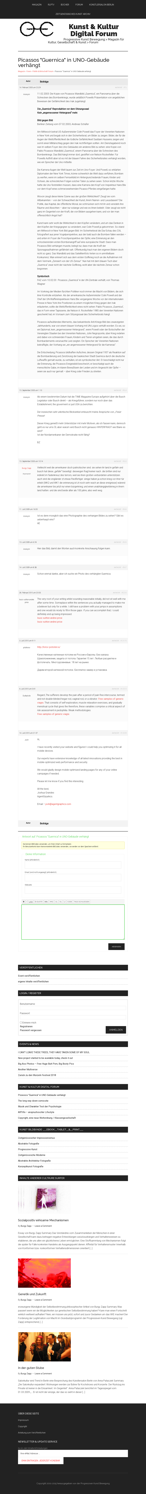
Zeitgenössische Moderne (31, 1155)
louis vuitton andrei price (49, 618)
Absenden (116, 947)
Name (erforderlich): (32, 860)
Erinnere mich (29, 1022)
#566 (125, 509)
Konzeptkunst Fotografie (30, 1166)
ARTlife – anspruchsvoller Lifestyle (36, 1112)
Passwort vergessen (30, 1030)
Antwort (118, 87)
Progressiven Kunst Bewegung (95, 1483)
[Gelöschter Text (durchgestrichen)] (46, 902)
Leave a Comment (43, 1226)
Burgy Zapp (26, 468)
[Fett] (23, 902)
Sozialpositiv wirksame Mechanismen (43, 1220)
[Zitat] (38, 902)
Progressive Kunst (27, 1149)
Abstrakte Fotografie (28, 1143)
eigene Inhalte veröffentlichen (33, 981)
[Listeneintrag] (64, 902)
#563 (125, 461)
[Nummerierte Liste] (61, 902)
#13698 (123, 733)
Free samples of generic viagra (53, 714)
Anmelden (116, 1029)
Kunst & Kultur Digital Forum (94, 30)
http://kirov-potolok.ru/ (48, 647)
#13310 (123, 689)
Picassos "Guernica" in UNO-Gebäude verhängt (42, 1095)
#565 (125, 542)
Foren (29, 71)
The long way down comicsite (33, 1100)
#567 (125, 567)
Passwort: (25, 1013)
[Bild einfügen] (51, 902)
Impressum (23, 1420)
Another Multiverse (28, 1069)
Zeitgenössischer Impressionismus (36, 1138)
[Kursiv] (27, 902)
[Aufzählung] (56, 902)
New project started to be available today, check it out (45, 1058)
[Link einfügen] (31, 902)
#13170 (123, 641)
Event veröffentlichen (29, 975)
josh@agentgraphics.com (58, 804)
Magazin (21, 71)
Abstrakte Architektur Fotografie (34, 1160)
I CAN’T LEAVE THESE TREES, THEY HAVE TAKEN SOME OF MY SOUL (54, 1052)
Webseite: (28, 885)
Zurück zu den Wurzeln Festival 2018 (37, 1075)
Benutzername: (27, 1004)
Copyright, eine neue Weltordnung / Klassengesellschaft (47, 1118)
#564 (125, 390)
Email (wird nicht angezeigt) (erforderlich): (41, 872)
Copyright (22, 1426)
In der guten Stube (31, 1368)
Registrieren (26, 1026)
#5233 (124, 593)
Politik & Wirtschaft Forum (43, 71)
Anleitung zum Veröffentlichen (32, 1433)
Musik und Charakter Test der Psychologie (39, 1106)
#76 (125, 87)
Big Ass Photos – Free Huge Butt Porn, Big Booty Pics (46, 1063)
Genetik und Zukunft (32, 1294)
